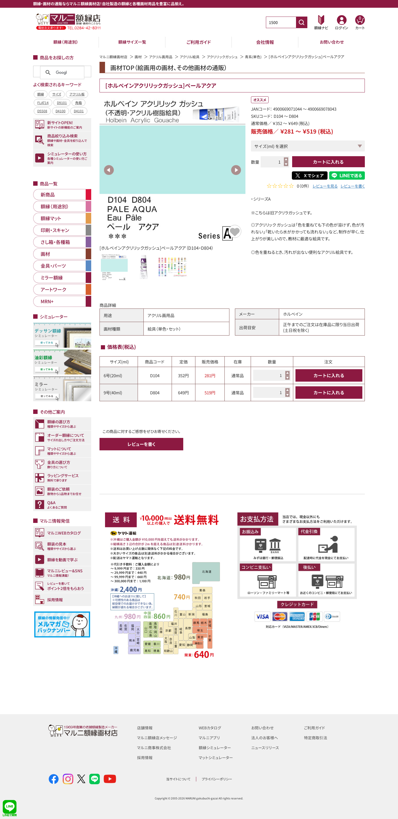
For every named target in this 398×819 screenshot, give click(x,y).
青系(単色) (262, 56)
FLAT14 (43, 102)
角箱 (78, 102)
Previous (109, 170)
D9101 (62, 102)
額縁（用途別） (66, 42)
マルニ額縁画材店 (115, 56)
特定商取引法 (316, 737)
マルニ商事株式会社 (155, 747)
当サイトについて (178, 779)
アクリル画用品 (164, 56)
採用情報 (145, 757)
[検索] (61, 72)
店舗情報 (145, 727)
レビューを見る (322, 186)
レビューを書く (352, 186)
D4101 (79, 110)
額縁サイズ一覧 (132, 42)
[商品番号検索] (301, 22)
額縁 (40, 94)
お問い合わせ (332, 42)
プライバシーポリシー (217, 779)
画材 (141, 56)
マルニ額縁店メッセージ (158, 737)
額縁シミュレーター (216, 747)
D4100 (61, 110)
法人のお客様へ (265, 737)
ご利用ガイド (199, 42)
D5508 (42, 110)
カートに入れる (328, 161)
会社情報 (265, 42)
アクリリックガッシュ (229, 56)
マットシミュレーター (217, 757)
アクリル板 (77, 94)
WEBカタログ (211, 727)
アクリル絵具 (194, 56)
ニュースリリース (265, 747)
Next (236, 170)
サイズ (56, 94)
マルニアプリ (210, 737)
